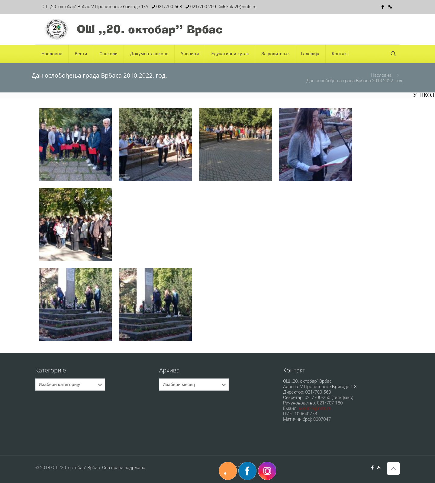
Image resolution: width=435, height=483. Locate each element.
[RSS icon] (390, 7)
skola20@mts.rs (314, 408)
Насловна (381, 75)
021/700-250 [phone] (203, 6)
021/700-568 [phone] (169, 6)
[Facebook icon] (382, 7)
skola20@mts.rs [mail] (240, 6)
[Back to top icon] (393, 468)
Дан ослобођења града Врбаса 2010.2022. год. (354, 80)
